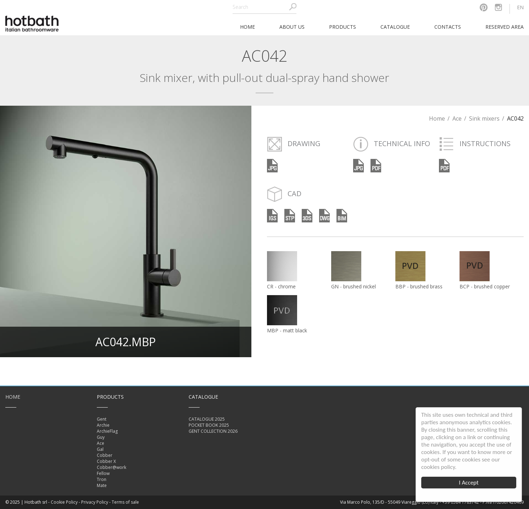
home (247, 26)
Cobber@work (111, 467)
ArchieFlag (107, 431)
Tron (101, 479)
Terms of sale (125, 502)
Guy (101, 437)
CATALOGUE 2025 (207, 419)
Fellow (103, 473)
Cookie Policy (64, 502)
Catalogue (395, 26)
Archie (103, 425)
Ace (457, 118)
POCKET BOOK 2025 (209, 425)
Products (342, 26)
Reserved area (504, 26)
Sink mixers (484, 118)
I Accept (469, 482)
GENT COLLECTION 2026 (213, 431)
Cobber (104, 455)
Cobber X (106, 461)
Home (437, 118)
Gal (100, 449)
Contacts (447, 26)
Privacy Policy (94, 502)
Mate (102, 485)
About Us (292, 26)
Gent (101, 419)
